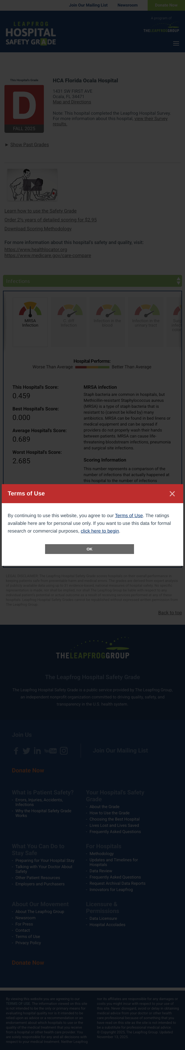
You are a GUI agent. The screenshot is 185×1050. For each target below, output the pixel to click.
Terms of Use (129, 515)
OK (89, 549)
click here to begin (100, 531)
